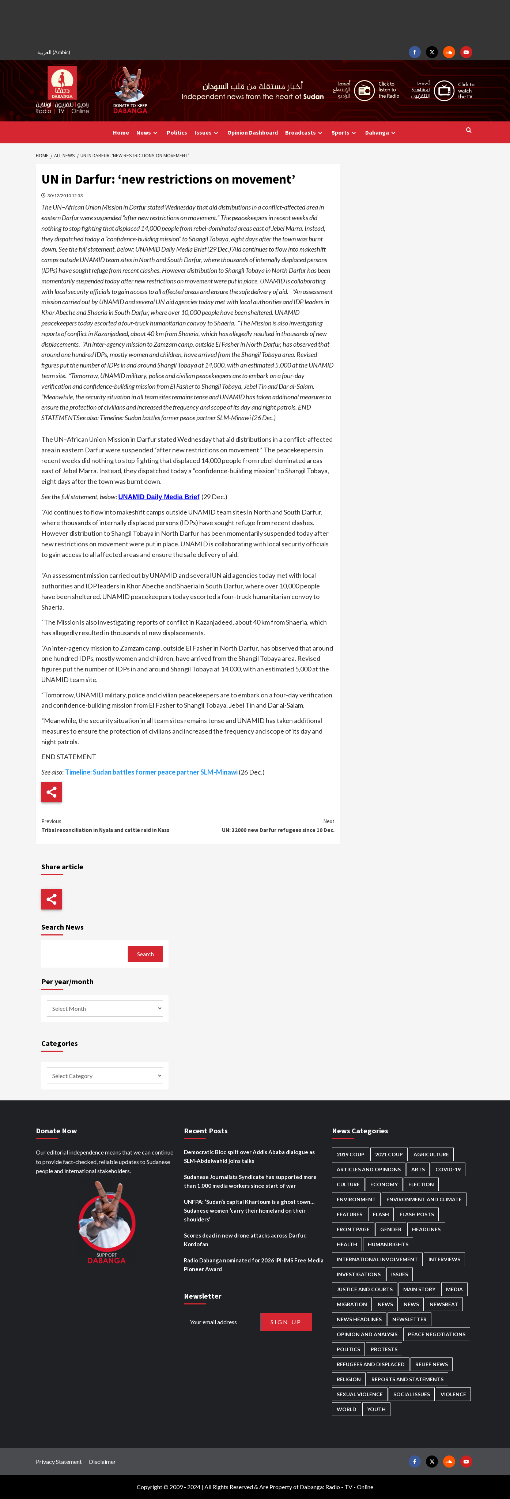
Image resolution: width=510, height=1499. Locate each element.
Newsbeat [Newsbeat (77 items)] (444, 1304)
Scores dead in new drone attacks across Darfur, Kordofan (245, 1239)
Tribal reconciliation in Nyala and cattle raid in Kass (114, 825)
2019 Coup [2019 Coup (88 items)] (350, 1154)
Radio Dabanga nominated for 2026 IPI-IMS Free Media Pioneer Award (254, 1264)
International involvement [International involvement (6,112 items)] (377, 1259)
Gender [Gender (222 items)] (390, 1229)
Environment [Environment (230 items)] (356, 1199)
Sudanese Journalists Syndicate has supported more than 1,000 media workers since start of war (250, 1181)
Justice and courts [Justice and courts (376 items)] (365, 1289)
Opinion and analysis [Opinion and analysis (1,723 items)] (367, 1334)
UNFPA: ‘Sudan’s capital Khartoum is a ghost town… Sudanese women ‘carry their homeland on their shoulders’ (249, 1210)
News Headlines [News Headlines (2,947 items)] (359, 1319)
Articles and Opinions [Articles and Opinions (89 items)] (369, 1169)
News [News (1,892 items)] (411, 1304)
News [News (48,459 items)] (385, 1304)
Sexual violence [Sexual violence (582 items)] (360, 1394)
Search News (62, 926)
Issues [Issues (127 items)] (399, 1274)
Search (145, 953)
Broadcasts (304, 132)
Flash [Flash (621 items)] (381, 1214)
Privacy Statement (59, 1461)
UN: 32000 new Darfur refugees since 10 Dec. (261, 825)
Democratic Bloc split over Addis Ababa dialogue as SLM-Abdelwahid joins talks (249, 1156)
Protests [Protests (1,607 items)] (384, 1349)
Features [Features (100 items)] (349, 1214)
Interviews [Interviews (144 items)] (444, 1259)
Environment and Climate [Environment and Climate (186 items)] (424, 1199)
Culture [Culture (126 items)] (348, 1184)
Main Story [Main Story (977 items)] (419, 1289)
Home (121, 132)
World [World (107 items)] (346, 1409)
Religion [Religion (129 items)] (349, 1379)
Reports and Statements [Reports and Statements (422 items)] (407, 1379)
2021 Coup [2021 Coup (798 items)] (389, 1154)
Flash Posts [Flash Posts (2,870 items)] (417, 1214)
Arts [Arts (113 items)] (418, 1169)
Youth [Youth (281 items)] (376, 1409)
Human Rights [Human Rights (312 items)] (388, 1244)
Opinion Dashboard (252, 132)
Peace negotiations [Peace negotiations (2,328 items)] (436, 1334)
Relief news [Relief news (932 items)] (431, 1364)
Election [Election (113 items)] (421, 1184)
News (147, 132)
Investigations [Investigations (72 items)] (359, 1274)
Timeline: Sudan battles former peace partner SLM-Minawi (151, 772)
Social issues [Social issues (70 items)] (411, 1394)
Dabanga (381, 132)
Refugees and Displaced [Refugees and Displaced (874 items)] (371, 1364)
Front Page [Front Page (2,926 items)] (353, 1229)
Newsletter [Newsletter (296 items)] (409, 1319)
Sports (345, 132)
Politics (177, 132)
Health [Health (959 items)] (347, 1244)
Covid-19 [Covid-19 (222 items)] (448, 1169)
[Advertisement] (255, 22)
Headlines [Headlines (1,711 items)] (426, 1229)
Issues (207, 132)
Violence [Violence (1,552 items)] (453, 1394)
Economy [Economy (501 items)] (384, 1184)
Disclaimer (102, 1461)
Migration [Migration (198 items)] (352, 1304)
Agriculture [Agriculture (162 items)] (431, 1154)
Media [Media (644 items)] (454, 1289)
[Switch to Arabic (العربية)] (55, 52)
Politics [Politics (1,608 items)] (348, 1349)
